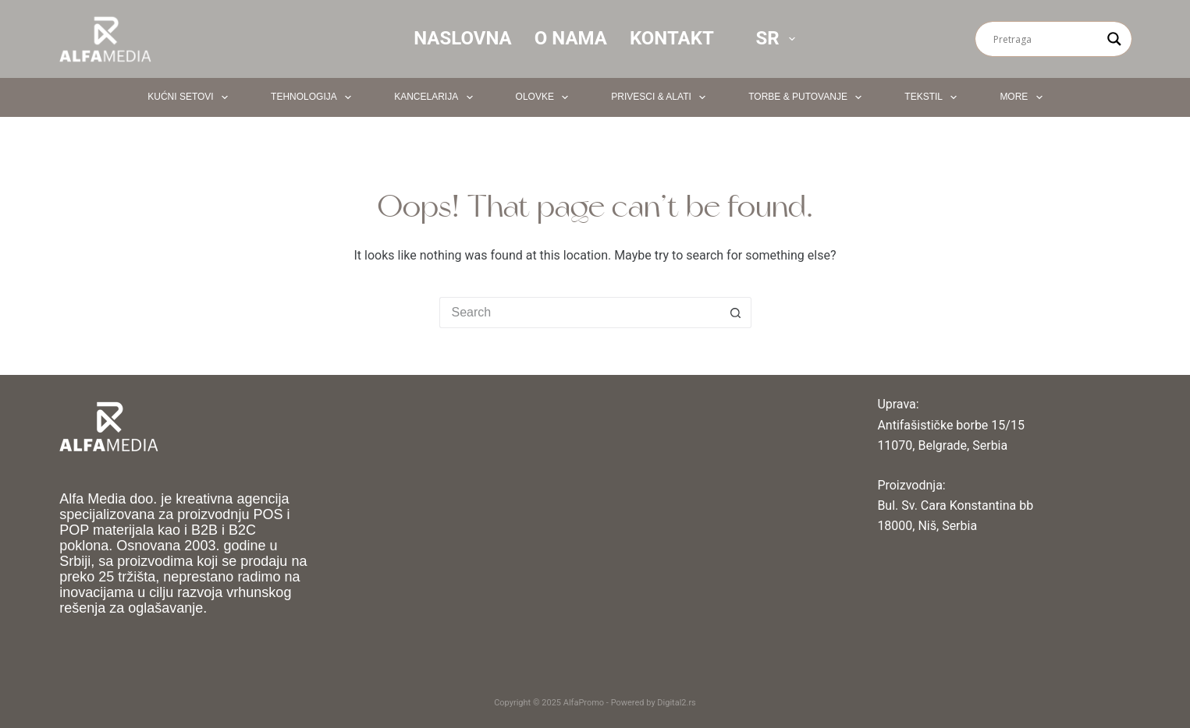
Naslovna (463, 38)
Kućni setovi (190, 97)
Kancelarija (436, 97)
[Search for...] (579, 312)
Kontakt (672, 38)
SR (778, 38)
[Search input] (1046, 39)
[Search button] (735, 312)
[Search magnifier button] (1114, 39)
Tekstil (933, 97)
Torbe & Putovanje (808, 97)
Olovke (545, 97)
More (1024, 97)
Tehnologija (314, 97)
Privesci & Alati (661, 97)
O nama (571, 38)
